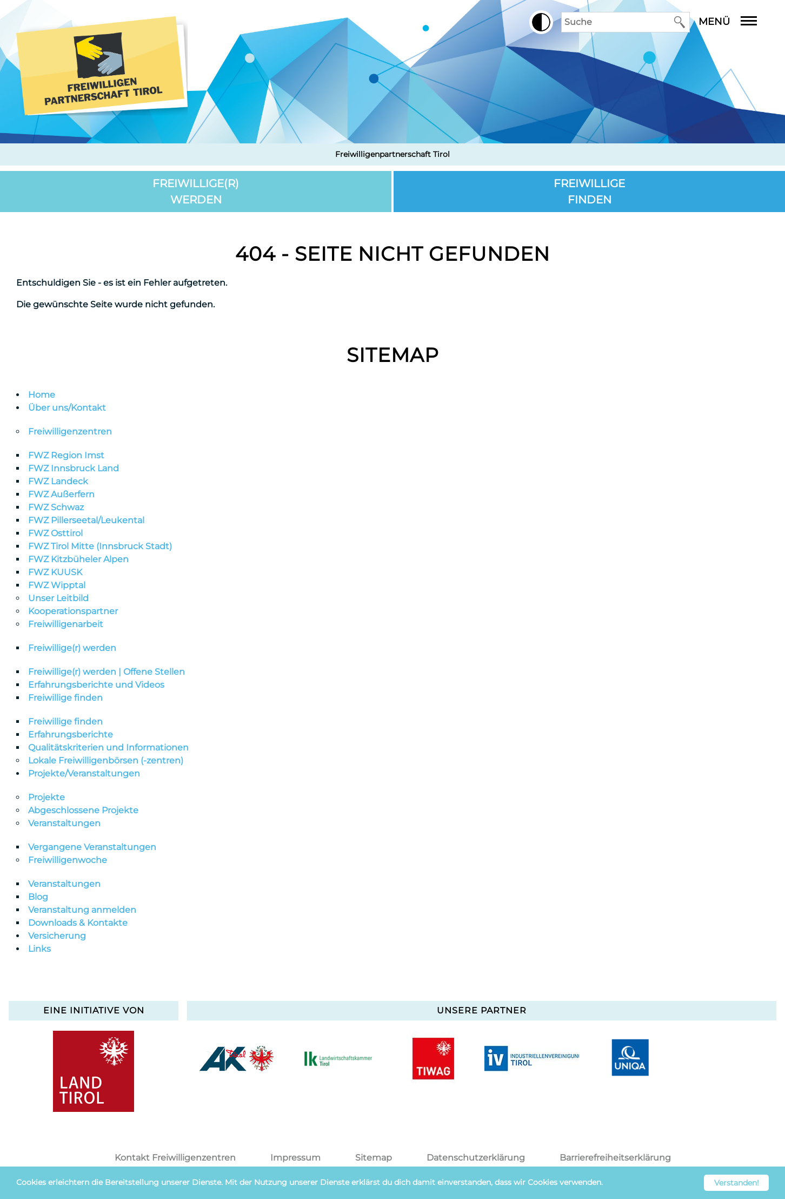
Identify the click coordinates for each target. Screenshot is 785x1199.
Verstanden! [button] (736, 1183)
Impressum (295, 1157)
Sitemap (393, 355)
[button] (541, 22)
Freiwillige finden (589, 191)
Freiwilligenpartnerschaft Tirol (392, 154)
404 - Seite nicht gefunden (392, 254)
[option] (236, 1058)
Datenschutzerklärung (476, 1157)
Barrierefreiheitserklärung (615, 1157)
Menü (735, 21)
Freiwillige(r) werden (195, 191)
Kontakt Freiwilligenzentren (175, 1157)
